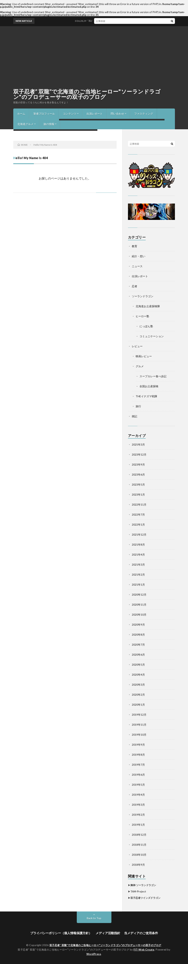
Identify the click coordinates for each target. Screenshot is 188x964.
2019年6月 (138, 774)
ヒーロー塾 (142, 316)
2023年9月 (138, 464)
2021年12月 (139, 534)
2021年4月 (138, 554)
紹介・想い (138, 256)
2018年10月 (139, 854)
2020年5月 (138, 664)
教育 (134, 246)
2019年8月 (138, 754)
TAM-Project (138, 891)
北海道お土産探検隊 (148, 306)
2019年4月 (138, 794)
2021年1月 (138, 584)
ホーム (21, 113)
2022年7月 (138, 514)
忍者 (134, 286)
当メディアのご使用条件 (141, 933)
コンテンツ (69, 113)
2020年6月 (138, 654)
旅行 (138, 406)
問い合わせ (117, 113)
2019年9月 (138, 744)
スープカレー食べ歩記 (153, 376)
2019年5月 (138, 784)
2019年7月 (138, 764)
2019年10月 (139, 734)
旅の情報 (48, 124)
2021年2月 (138, 574)
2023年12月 (139, 454)
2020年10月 (139, 614)
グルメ (140, 366)
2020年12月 (139, 594)
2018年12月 (139, 834)
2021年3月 (138, 564)
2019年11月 (139, 724)
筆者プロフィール (44, 113)
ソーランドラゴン (142, 296)
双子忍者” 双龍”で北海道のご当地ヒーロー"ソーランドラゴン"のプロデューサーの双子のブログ (87, 94)
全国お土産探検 (149, 386)
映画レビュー (144, 356)
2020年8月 (138, 634)
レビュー (137, 346)
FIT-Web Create (144, 949)
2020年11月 (139, 604)
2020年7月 (138, 644)
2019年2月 (138, 814)
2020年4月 (138, 674)
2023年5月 (138, 484)
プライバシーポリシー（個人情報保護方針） (61, 933)
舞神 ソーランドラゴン (143, 885)
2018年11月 (139, 844)
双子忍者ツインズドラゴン (145, 897)
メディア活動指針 (108, 933)
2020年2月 (138, 694)
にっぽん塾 (146, 326)
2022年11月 (139, 504)
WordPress (93, 954)
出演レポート (94, 113)
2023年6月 (138, 474)
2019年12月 (139, 714)
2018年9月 (138, 864)
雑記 (134, 416)
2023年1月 (138, 494)
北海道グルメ (25, 124)
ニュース (137, 266)
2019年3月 (138, 804)
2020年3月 (138, 684)
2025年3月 (138, 444)
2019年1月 (138, 824)
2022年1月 (138, 524)
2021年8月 (138, 544)
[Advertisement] (94, 55)
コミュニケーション (152, 336)
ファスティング (143, 113)
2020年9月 (138, 624)
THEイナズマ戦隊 (146, 396)
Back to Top (94, 918)
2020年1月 (138, 704)
